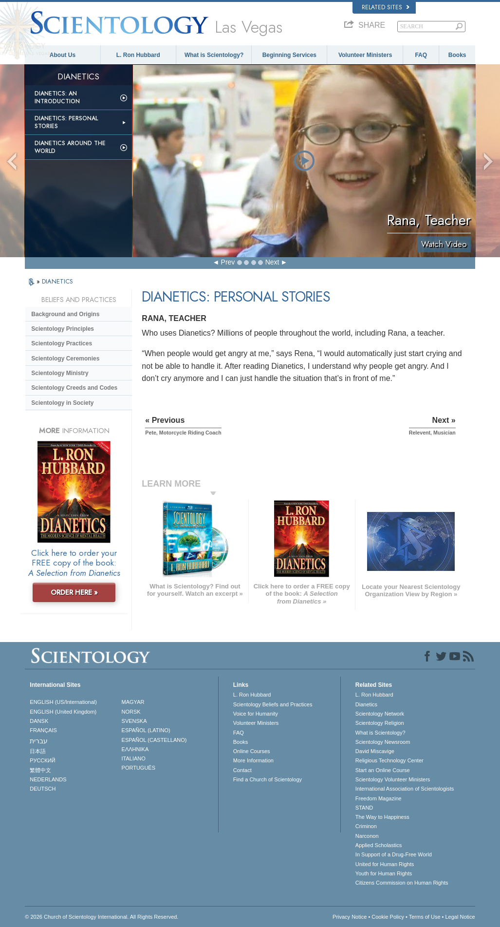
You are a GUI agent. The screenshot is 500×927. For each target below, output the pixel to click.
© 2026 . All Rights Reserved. (101, 917)
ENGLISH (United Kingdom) (63, 712)
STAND (364, 808)
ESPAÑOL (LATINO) (146, 730)
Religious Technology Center (389, 760)
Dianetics (366, 704)
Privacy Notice (350, 917)
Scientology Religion (379, 723)
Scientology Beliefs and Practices (273, 704)
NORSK (131, 712)
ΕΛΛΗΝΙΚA (135, 749)
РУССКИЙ (42, 760)
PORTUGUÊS (138, 768)
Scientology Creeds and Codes (74, 387)
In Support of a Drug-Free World (393, 854)
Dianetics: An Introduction (57, 97)
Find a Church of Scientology (267, 779)
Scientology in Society (62, 402)
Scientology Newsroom (382, 742)
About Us (62, 55)
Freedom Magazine (378, 798)
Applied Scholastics (378, 845)
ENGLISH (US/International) (63, 702)
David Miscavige (374, 751)
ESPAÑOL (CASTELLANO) (154, 740)
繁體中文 (40, 770)
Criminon (366, 826)
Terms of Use (425, 917)
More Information (253, 760)
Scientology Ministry (59, 373)
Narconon (367, 836)
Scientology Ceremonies (65, 358)
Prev (228, 262)
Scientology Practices (61, 343)
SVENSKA (134, 721)
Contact (242, 770)
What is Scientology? (214, 55)
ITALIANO (134, 758)
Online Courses (251, 751)
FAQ (421, 55)
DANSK (39, 721)
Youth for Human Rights (383, 873)
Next (272, 262)
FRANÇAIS (43, 730)
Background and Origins (65, 314)
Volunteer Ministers (365, 55)
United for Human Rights (384, 864)
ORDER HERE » (74, 592)
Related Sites (385, 7)
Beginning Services (289, 55)
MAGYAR (133, 702)
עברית (39, 741)
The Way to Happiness (382, 817)
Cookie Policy (387, 917)
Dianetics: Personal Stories (66, 122)
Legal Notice (460, 917)
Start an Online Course (382, 770)
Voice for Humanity (255, 714)
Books (457, 55)
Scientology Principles (62, 328)
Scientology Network (379, 714)
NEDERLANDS (48, 779)
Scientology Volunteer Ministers (392, 779)
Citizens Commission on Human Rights (401, 883)
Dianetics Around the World (70, 147)
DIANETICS (57, 281)
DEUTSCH (43, 789)
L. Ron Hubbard (138, 55)
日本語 (38, 751)
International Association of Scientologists (404, 789)
